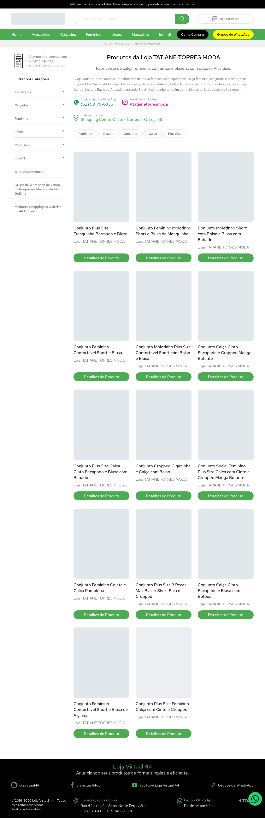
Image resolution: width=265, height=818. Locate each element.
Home (16, 34)
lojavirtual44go (85, 785)
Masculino (140, 34)
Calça (153, 134)
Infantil (165, 34)
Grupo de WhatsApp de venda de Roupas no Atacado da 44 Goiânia (37, 189)
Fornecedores (225, 19)
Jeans (117, 34)
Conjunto (130, 134)
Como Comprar (192, 34)
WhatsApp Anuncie (28, 171)
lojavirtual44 (25, 785)
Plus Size (175, 134)
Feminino (93, 34)
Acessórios (41, 34)
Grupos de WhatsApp (233, 34)
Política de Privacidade (26, 809)
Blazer (108, 134)
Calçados (68, 34)
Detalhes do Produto (101, 258)
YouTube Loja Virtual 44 (155, 785)
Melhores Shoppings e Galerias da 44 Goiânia (37, 209)
